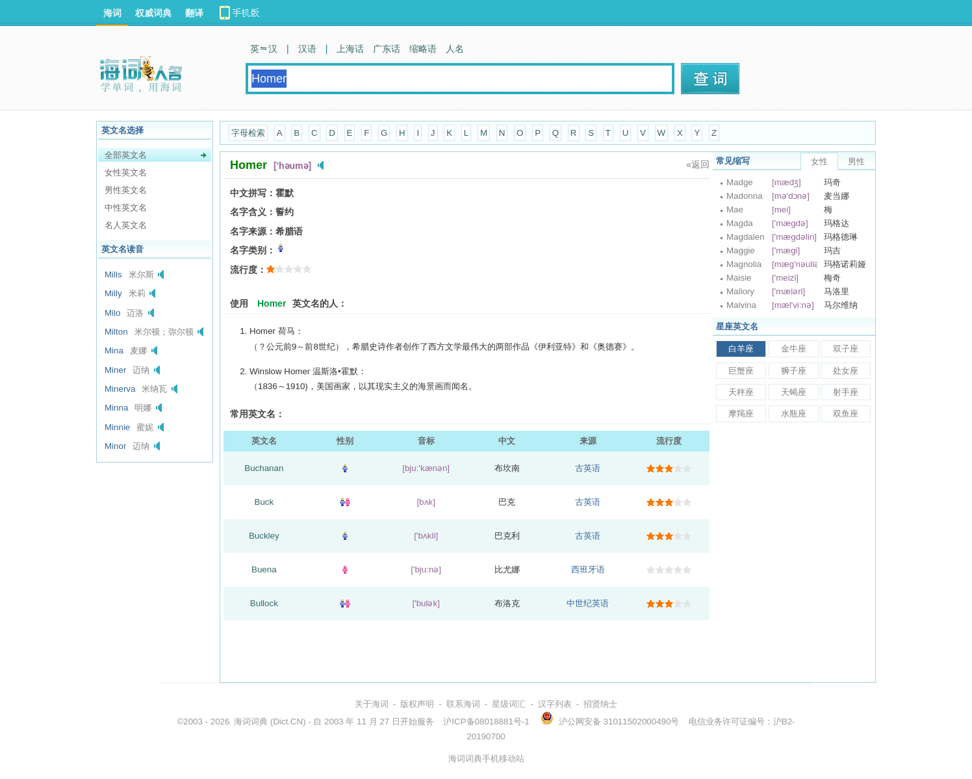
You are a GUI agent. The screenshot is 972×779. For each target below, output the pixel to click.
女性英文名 (126, 172)
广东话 (386, 49)
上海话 (350, 49)
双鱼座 (845, 413)
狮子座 (793, 371)
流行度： (248, 269)
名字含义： (252, 212)
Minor (115, 446)
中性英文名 (126, 207)
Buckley (264, 536)
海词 (112, 13)
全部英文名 (126, 155)
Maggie (740, 250)
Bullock (264, 603)
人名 (455, 49)
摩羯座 (741, 413)
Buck (264, 502)
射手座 (845, 392)
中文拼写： (252, 193)
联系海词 (463, 704)
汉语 (307, 49)
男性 (856, 161)
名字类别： (252, 250)
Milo (112, 313)
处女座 (845, 371)
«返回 (698, 164)
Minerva (120, 389)
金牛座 (793, 348)
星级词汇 (509, 704)
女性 (819, 161)
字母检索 (248, 133)
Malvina (741, 305)
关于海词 (372, 704)
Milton (116, 332)
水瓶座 (793, 413)
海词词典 (251, 721)
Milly (113, 293)
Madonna (744, 196)
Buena (264, 569)
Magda (739, 223)
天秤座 (741, 392)
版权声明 (417, 704)
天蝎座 (793, 392)
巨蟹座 (741, 371)
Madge (739, 182)
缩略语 (423, 49)
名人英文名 (126, 225)
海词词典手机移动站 (486, 758)
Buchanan (263, 468)
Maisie (739, 278)
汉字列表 (555, 704)
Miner (115, 370)
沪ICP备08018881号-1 (486, 721)
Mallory (740, 291)
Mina (114, 350)
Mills (113, 274)
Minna (116, 408)
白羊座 (741, 348)
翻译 (194, 13)
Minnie (117, 427)
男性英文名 (126, 190)
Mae (734, 209)
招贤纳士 (600, 704)
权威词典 (153, 13)
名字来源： (252, 231)
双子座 (845, 348)
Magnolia (743, 264)
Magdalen (745, 237)
